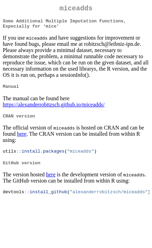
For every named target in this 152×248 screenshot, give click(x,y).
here (21, 139)
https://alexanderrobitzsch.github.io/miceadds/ (54, 109)
